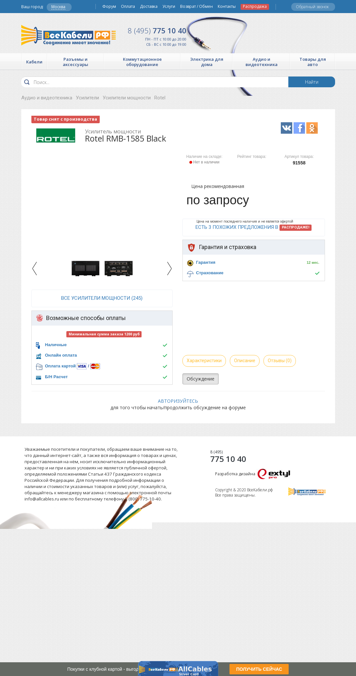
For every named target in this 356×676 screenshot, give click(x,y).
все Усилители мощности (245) (102, 298)
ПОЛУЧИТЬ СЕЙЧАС (259, 669)
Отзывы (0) (280, 360)
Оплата (128, 6)
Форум (109, 6)
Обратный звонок (312, 6)
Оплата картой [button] (60, 365)
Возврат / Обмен (196, 6)
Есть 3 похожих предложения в (253, 227)
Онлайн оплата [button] (61, 355)
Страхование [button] (210, 272)
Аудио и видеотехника (46, 98)
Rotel (159, 98)
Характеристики (204, 360)
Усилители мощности (127, 98)
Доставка (149, 6)
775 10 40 (157, 30)
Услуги (168, 6)
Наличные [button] (56, 344)
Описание (244, 360)
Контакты (227, 6)
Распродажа (255, 6)
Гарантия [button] (205, 262)
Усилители (87, 98)
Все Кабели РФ (68, 35)
